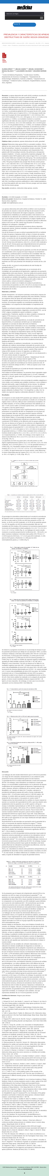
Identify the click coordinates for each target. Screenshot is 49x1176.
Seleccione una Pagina (24, 14)
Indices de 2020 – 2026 (22, 43)
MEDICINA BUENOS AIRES (8, 43)
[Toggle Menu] (41, 18)
